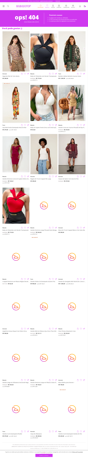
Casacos (59, 7)
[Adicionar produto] (21, 73)
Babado (32, 73)
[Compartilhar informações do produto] (28, 73)
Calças (53, 7)
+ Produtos (66, 7)
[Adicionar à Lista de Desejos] (24, 73)
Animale (4, 73)
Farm (59, 73)
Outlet (73, 7)
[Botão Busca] (8, 6)
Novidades (40, 7)
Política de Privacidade (77, 452)
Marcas (47, 7)
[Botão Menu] (3, 6)
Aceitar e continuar (44, 455)
